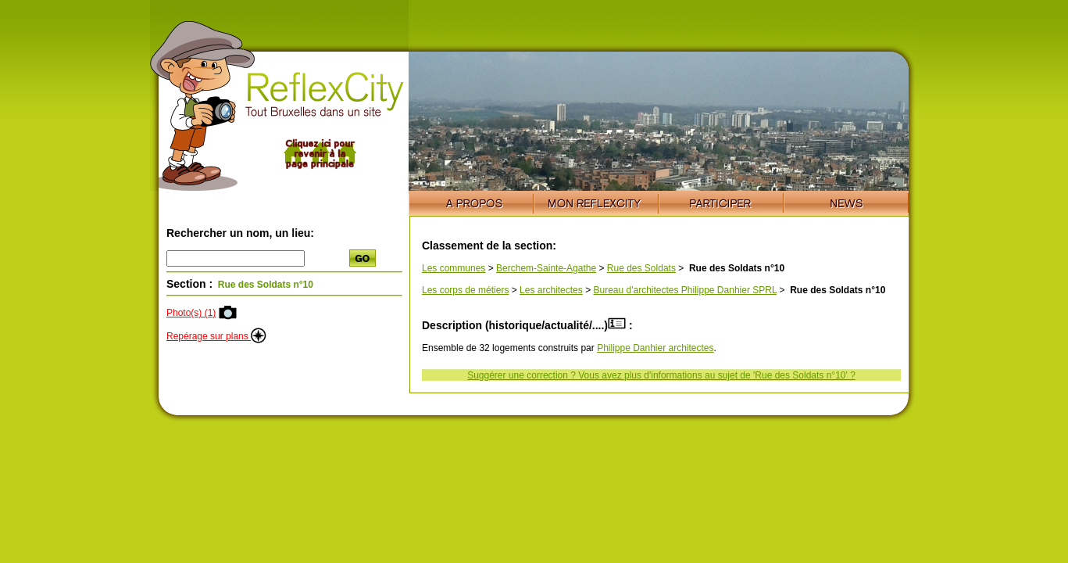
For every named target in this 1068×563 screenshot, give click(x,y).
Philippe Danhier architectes (655, 347)
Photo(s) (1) (191, 312)
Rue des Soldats (641, 268)
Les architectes (551, 290)
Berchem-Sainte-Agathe (546, 268)
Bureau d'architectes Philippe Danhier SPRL (685, 290)
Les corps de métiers (465, 290)
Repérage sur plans (216, 336)
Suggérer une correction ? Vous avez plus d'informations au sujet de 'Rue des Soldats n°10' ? (661, 375)
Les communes (453, 268)
